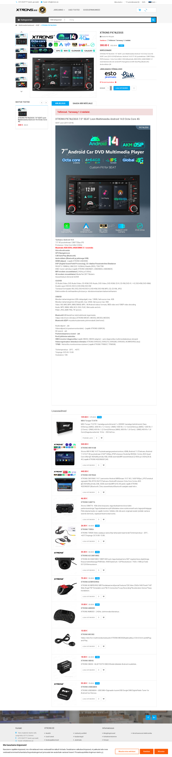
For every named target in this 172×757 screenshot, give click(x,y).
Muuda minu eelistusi (127, 751)
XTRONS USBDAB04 (89, 687)
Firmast (106, 740)
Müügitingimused (109, 733)
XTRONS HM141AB (88, 448)
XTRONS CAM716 (88, 502)
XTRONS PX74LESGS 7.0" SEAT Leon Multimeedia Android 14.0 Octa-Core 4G (32, 119)
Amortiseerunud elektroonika (142, 733)
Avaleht (48, 733)
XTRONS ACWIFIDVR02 (90, 582)
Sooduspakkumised (52, 740)
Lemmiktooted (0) (132, 2)
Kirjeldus (60, 103)
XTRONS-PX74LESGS (48, 25)
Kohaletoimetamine (110, 736)
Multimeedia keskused (26, 25)
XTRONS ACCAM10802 (90, 556)
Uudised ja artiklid (80, 733)
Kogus (102, 88)
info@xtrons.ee (28, 741)
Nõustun (161, 751)
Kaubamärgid (79, 736)
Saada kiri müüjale (107, 36)
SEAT (37, 25)
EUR (144, 2)
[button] (31, 20)
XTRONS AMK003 (88, 608)
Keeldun (146, 751)
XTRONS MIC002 (87, 634)
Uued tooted (50, 736)
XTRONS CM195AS (88, 475)
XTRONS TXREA (87, 529)
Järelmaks (78, 740)
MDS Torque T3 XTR (89, 421)
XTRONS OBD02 (87, 661)
